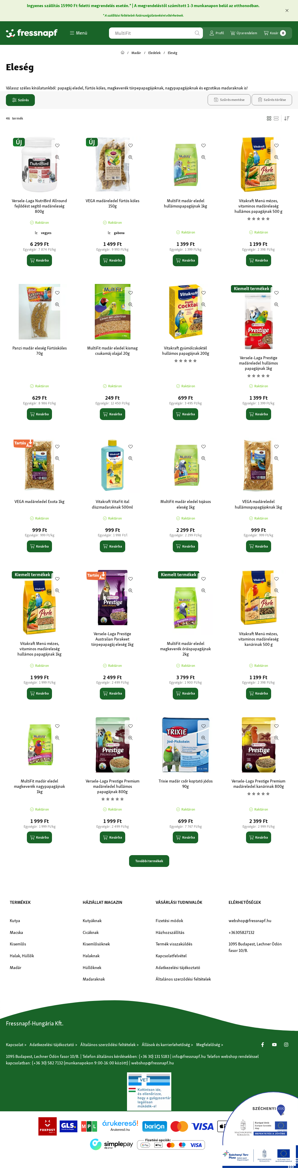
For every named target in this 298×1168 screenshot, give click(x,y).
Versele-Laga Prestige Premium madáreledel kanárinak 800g (258, 783)
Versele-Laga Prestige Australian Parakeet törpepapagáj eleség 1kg (112, 639)
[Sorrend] (286, 118)
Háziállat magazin (102, 902)
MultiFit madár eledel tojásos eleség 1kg (185, 504)
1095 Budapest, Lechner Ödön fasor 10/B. (255, 947)
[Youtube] (274, 1045)
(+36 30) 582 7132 (47, 1063)
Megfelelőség (208, 1044)
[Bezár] (287, 11)
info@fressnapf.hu (189, 1056)
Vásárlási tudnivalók (179, 902)
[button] (78, 33)
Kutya (15, 920)
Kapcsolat (14, 1044)
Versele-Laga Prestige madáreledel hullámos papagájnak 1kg (258, 363)
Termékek (20, 902)
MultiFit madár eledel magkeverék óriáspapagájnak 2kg (185, 649)
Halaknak (91, 955)
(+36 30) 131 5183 (154, 1056)
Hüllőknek (92, 967)
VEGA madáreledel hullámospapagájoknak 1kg (258, 504)
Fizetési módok (169, 920)
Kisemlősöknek (96, 944)
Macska (16, 932)
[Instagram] (286, 1045)
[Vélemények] (258, 218)
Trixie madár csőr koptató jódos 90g (186, 783)
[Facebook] (262, 1045)
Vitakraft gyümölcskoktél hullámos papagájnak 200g (185, 350)
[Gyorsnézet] (57, 157)
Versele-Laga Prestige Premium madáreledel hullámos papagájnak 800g (112, 786)
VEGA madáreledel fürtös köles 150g (112, 203)
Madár (136, 53)
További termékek (149, 861)
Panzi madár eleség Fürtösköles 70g (39, 350)
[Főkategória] (122, 53)
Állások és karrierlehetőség (166, 1044)
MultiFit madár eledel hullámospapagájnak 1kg (185, 203)
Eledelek (154, 53)
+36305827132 (241, 932)
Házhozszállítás (170, 932)
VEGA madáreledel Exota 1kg (39, 501)
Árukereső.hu (120, 1129)
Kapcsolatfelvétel (171, 955)
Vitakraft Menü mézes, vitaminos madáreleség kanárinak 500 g (258, 639)
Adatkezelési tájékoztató (178, 967)
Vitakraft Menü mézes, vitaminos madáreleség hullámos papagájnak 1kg (39, 649)
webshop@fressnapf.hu (250, 920)
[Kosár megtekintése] (274, 33)
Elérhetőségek (245, 902)
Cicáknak (91, 932)
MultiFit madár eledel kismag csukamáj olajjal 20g (112, 350)
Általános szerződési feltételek (183, 979)
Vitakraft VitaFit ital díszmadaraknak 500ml (112, 504)
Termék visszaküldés (174, 944)
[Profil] (216, 33)
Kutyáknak (92, 920)
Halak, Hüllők (22, 955)
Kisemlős (18, 944)
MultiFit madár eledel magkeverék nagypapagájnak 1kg (39, 786)
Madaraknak (94, 979)
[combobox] (156, 33)
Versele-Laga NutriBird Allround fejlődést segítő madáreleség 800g (39, 206)
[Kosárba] (39, 260)
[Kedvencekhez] (57, 145)
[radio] (276, 118)
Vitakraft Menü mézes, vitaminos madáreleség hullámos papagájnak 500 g (258, 206)
